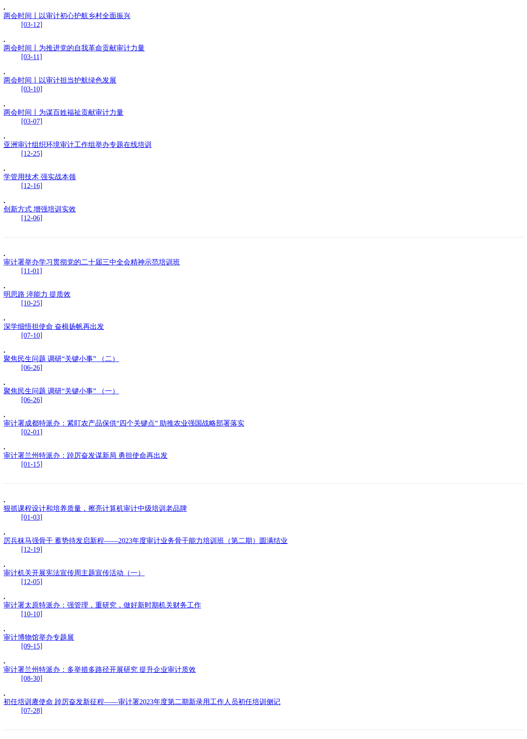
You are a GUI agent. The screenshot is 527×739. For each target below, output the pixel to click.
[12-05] (31, 581)
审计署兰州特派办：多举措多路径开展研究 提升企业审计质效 (100, 669)
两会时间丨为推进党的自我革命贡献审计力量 (74, 48)
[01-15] (31, 464)
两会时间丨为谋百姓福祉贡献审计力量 (63, 112)
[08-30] (31, 678)
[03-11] (31, 56)
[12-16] (31, 185)
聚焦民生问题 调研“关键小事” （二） (61, 358)
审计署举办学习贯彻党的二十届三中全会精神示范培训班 (92, 262)
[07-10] (31, 335)
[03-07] (31, 121)
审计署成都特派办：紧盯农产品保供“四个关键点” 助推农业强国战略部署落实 (124, 423)
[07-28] (31, 710)
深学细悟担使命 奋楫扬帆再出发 (54, 326)
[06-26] (31, 367)
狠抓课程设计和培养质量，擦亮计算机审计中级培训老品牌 (95, 508)
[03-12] (31, 24)
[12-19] (31, 549)
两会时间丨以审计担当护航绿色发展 (60, 80)
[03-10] (31, 89)
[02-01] (31, 432)
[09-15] (31, 646)
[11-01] (31, 271)
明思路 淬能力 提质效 (37, 294)
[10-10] (31, 614)
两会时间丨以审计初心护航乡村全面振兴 (67, 15)
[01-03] (31, 517)
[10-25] (31, 303)
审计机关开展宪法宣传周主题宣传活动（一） (74, 573)
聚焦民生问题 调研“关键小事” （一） (61, 391)
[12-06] (31, 218)
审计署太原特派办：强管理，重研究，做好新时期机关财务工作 (102, 605)
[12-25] (31, 153)
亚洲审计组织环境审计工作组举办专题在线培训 (78, 144)
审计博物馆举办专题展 (39, 637)
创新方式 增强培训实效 (40, 209)
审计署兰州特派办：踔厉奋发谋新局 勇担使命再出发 (86, 455)
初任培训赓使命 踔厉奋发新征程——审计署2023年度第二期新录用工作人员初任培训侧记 (142, 701)
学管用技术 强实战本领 (40, 177)
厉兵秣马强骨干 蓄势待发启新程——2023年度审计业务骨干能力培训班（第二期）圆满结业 (146, 540)
